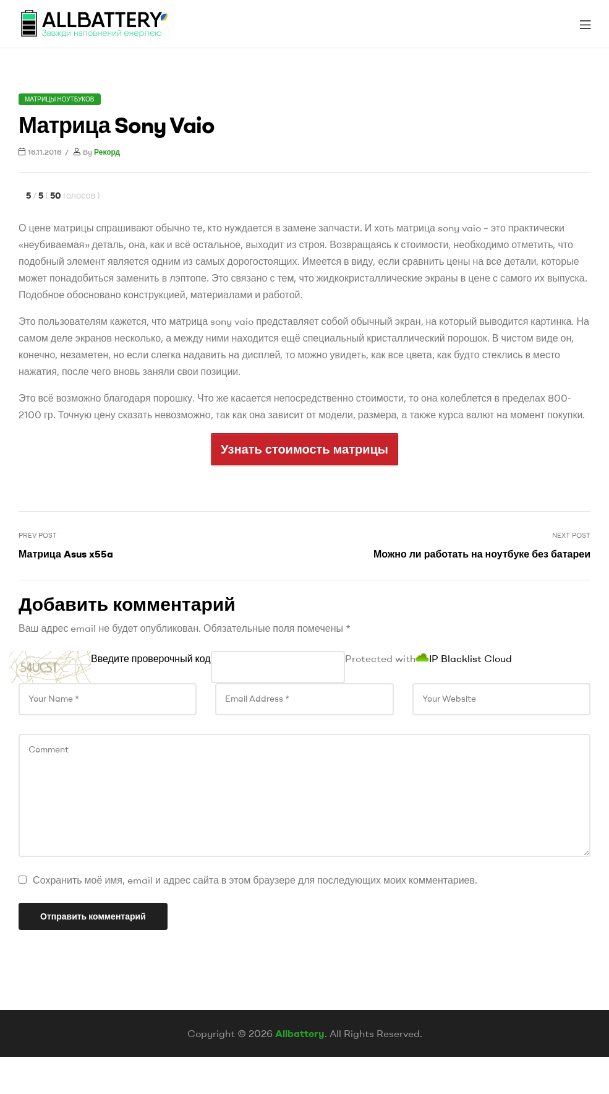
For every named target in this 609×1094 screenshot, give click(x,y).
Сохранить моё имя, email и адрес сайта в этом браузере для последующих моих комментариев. (255, 880)
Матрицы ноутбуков (60, 99)
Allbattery (300, 1033)
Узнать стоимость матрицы (304, 449)
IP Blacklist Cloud (470, 658)
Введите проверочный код (151, 658)
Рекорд (107, 152)
